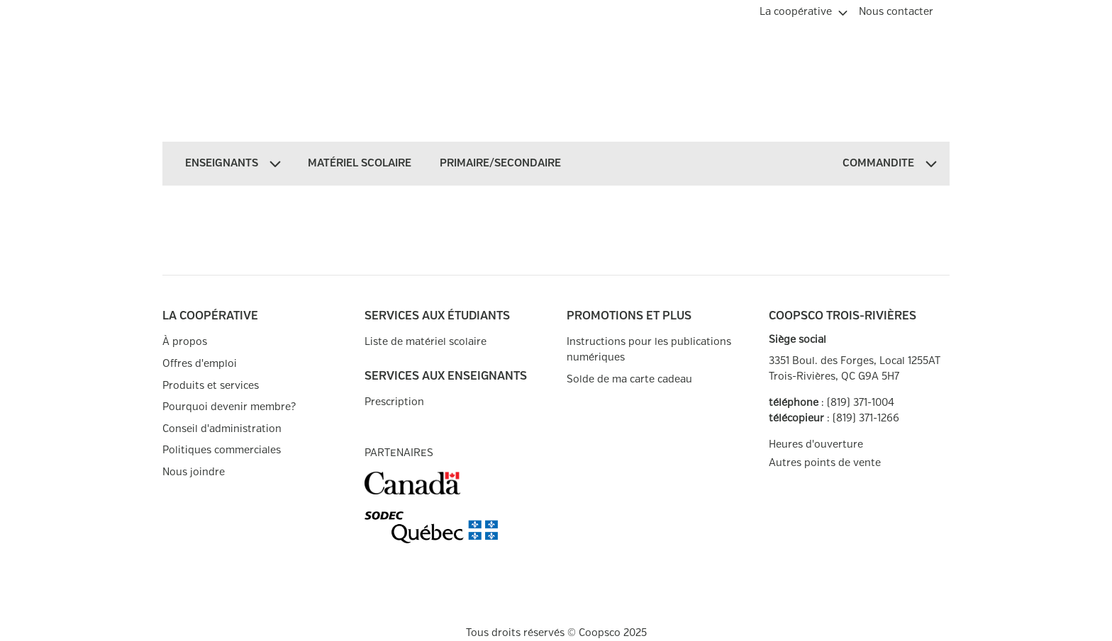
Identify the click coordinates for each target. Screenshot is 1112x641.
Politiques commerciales (221, 450)
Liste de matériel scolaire (425, 341)
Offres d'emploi (199, 363)
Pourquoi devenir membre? (229, 407)
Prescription (394, 402)
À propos (184, 341)
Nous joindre (193, 472)
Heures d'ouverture (816, 444)
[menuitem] (803, 10)
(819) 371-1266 (866, 418)
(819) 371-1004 (860, 402)
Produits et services (210, 385)
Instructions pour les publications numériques (649, 349)
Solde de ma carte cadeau (629, 379)
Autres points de (825, 463)
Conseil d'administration (222, 429)
